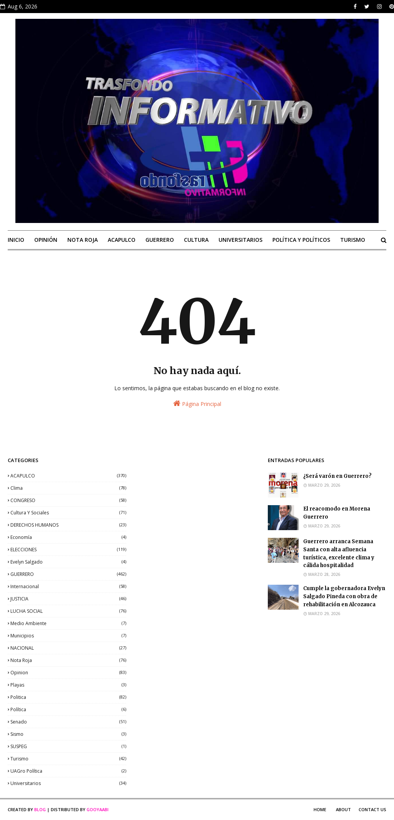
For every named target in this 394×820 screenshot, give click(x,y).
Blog (40, 809)
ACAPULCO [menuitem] (121, 239)
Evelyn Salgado (68, 562)
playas (68, 685)
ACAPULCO (68, 475)
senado (68, 722)
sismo (68, 734)
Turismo (68, 758)
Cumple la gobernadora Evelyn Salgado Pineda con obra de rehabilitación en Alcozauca (344, 596)
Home (320, 809)
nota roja (68, 660)
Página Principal (197, 403)
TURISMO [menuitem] (352, 239)
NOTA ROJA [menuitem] (82, 239)
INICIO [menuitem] (16, 239)
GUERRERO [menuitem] (159, 239)
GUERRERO (68, 574)
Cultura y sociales (68, 512)
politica (68, 697)
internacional (68, 586)
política (68, 709)
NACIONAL (68, 648)
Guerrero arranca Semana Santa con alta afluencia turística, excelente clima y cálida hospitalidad (338, 553)
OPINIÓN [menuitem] (45, 239)
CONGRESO (68, 500)
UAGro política (68, 771)
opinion (68, 672)
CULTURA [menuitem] (196, 239)
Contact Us (372, 809)
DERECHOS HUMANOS (68, 525)
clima (68, 488)
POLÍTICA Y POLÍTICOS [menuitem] (301, 239)
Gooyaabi (98, 809)
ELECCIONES (68, 549)
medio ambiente (68, 623)
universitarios (68, 783)
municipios (68, 635)
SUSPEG (68, 746)
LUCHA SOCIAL (68, 611)
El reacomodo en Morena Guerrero (336, 513)
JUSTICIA (68, 598)
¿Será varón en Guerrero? (337, 476)
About (343, 809)
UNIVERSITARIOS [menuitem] (240, 239)
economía (68, 537)
